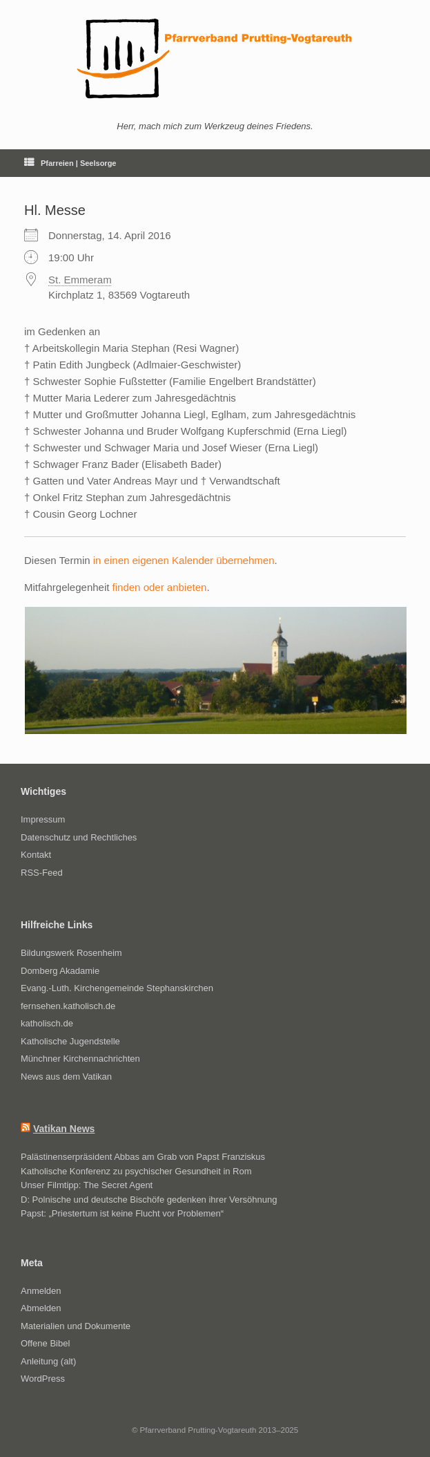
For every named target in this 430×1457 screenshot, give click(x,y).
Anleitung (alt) (48, 1361)
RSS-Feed (42, 872)
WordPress (43, 1378)
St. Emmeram (80, 279)
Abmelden (41, 1308)
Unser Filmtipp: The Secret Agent (87, 1185)
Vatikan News (64, 1128)
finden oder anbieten (160, 587)
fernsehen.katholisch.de (68, 1006)
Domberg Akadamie (60, 971)
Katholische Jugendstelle (70, 1041)
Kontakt (36, 854)
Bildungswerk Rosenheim (71, 953)
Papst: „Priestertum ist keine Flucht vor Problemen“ (122, 1213)
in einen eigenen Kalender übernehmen (184, 560)
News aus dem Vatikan (66, 1076)
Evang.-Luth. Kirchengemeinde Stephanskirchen (117, 988)
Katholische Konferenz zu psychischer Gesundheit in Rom (136, 1171)
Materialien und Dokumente (75, 1326)
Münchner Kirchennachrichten (80, 1058)
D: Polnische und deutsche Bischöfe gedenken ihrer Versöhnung (149, 1199)
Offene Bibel (45, 1343)
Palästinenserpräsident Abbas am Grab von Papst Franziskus (143, 1157)
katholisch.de (47, 1023)
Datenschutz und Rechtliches (79, 837)
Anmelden (41, 1291)
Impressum (43, 819)
